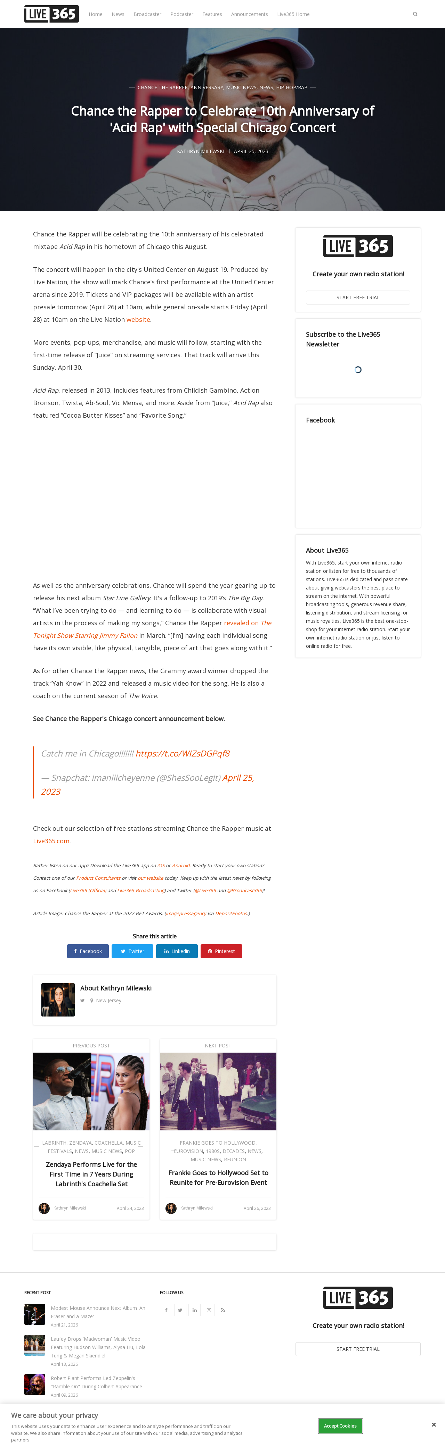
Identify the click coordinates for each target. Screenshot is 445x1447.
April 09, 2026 (64, 1395)
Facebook (88, 951)
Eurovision (188, 1151)
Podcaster (181, 14)
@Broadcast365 (244, 890)
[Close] (434, 1424)
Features (212, 14)
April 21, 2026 (64, 1325)
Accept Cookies (340, 1426)
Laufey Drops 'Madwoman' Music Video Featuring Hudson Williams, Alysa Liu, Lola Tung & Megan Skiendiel (98, 1347)
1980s (213, 1151)
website (138, 319)
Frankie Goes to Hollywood (218, 1142)
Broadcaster (147, 14)
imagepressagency (186, 913)
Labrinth (54, 1142)
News (118, 14)
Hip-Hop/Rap (291, 87)
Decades (233, 1151)
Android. (181, 865)
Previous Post (91, 1045)
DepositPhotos (231, 913)
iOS (160, 865)
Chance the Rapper (163, 87)
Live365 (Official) (88, 890)
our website (150, 878)
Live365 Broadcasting (140, 890)
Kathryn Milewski (126, 988)
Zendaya (80, 1142)
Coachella (109, 1142)
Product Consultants (98, 878)
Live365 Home (293, 14)
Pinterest (221, 951)
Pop (130, 1151)
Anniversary (207, 87)
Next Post (218, 1045)
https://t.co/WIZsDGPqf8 (182, 753)
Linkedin (177, 951)
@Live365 (205, 890)
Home (96, 14)
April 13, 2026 (64, 1364)
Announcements (249, 14)
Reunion (235, 1159)
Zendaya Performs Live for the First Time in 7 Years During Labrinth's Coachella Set (91, 1174)
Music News (241, 87)
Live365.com (51, 841)
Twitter (132, 951)
